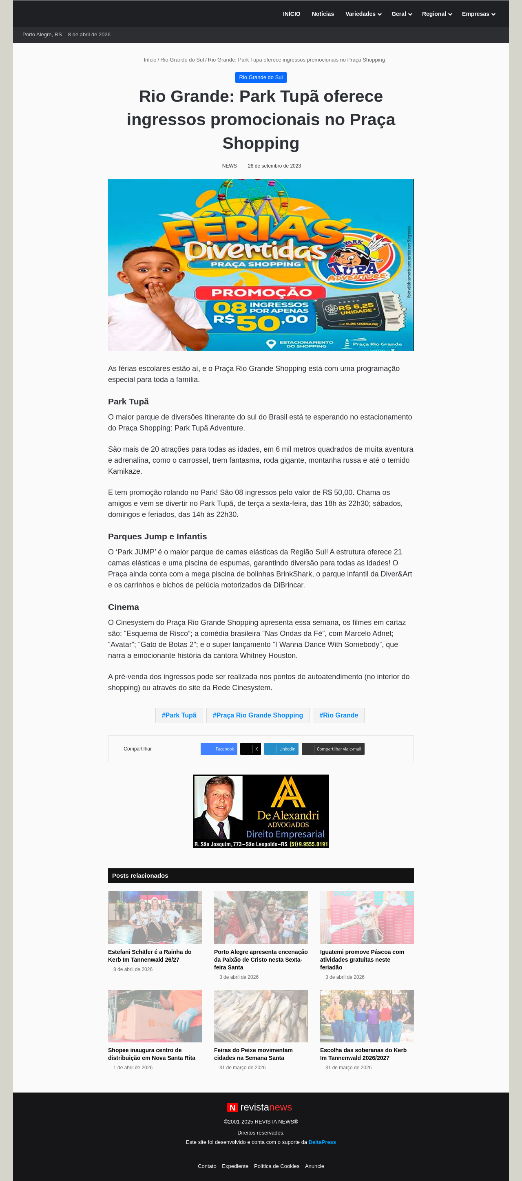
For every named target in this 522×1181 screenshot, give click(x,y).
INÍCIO (292, 14)
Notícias (323, 14)
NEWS (229, 166)
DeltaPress (322, 1142)
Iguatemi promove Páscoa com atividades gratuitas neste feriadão (362, 960)
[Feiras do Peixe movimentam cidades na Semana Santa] (261, 1016)
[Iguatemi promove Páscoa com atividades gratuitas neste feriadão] (367, 917)
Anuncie (314, 1166)
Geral (399, 14)
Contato (207, 1166)
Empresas (475, 14)
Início (147, 60)
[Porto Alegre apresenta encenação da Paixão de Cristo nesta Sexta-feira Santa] (261, 917)
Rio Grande (340, 715)
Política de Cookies (276, 1166)
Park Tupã (181, 715)
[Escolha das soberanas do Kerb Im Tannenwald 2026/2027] (367, 1016)
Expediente (235, 1166)
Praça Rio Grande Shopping (260, 715)
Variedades (360, 14)
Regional (434, 14)
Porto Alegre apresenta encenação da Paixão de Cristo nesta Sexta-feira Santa (261, 960)
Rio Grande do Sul (182, 60)
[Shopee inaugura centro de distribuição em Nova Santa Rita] (155, 1016)
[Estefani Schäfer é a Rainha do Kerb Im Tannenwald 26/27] (155, 917)
